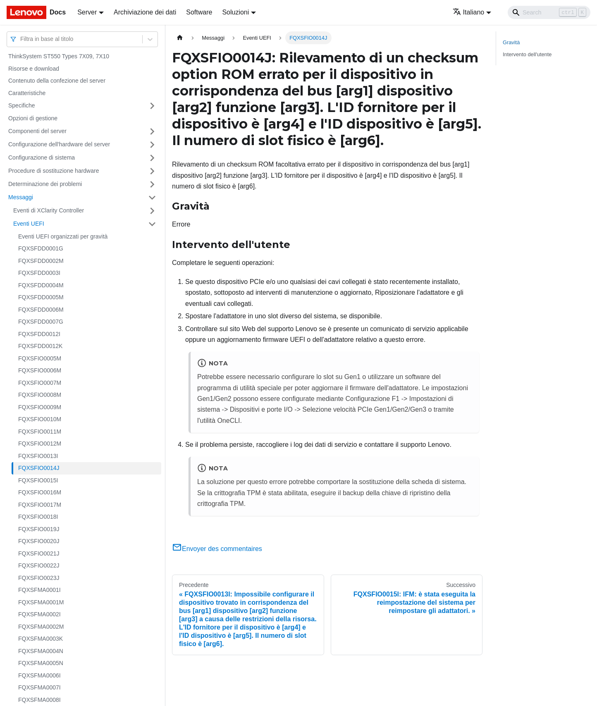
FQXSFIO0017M (39, 504)
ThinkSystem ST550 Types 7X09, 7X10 (58, 56)
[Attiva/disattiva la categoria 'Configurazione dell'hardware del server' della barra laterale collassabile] (152, 144)
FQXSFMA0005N (40, 663)
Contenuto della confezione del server (56, 80)
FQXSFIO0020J (39, 541)
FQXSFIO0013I (38, 456)
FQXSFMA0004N (40, 651)
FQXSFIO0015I (38, 480)
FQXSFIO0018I (38, 516)
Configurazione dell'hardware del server (59, 144)
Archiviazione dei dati (145, 12)
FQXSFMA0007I (39, 687)
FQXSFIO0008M (39, 394)
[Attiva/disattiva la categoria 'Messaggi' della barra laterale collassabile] (152, 197)
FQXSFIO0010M (39, 419)
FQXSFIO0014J (39, 468)
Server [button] (87, 12)
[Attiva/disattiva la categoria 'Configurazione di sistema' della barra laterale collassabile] (152, 158)
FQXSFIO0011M (39, 431)
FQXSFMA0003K (40, 638)
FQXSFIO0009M (39, 407)
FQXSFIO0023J (39, 578)
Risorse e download (33, 68)
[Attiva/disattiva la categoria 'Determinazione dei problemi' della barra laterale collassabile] (152, 184)
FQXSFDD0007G (40, 321)
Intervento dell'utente (527, 54)
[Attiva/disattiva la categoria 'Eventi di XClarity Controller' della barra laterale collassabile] (152, 210)
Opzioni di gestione (32, 118)
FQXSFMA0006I (39, 675)
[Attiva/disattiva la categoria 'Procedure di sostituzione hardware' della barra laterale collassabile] (152, 171)
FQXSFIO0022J (39, 565)
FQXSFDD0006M (41, 309)
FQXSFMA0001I (39, 590)
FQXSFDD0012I (39, 334)
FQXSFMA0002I (39, 614)
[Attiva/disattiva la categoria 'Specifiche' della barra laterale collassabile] (152, 105)
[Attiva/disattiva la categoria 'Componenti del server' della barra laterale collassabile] (152, 131)
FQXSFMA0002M (41, 626)
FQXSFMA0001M (41, 602)
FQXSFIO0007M (39, 382)
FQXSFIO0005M (39, 358)
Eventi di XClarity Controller (48, 210)
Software (199, 12)
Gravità (511, 42)
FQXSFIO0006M (39, 370)
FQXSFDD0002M (41, 261)
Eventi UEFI (28, 223)
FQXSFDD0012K (40, 346)
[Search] (549, 12)
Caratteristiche (26, 93)
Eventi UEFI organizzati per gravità (62, 236)
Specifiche (21, 105)
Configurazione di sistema (41, 157)
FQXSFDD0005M (41, 297)
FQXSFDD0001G (40, 248)
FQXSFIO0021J (39, 553)
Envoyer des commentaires (217, 548)
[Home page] (180, 37)
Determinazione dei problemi (45, 184)
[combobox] (21, 39)
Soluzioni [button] (235, 12)
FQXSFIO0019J (39, 529)
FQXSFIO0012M (39, 443)
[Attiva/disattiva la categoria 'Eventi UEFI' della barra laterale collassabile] (152, 224)
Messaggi (20, 197)
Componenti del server (37, 131)
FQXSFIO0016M (39, 492)
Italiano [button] (469, 12)
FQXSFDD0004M (41, 285)
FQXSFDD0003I (39, 273)
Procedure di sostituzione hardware (53, 170)
